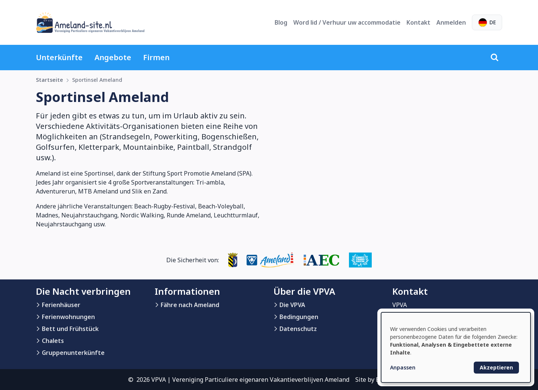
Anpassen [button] (402, 367)
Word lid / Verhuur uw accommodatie (347, 22)
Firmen (156, 57)
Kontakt (418, 22)
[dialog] (456, 347)
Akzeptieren (496, 367)
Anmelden (451, 22)
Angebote (113, 57)
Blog (281, 22)
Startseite (49, 79)
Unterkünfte (59, 57)
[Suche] (494, 57)
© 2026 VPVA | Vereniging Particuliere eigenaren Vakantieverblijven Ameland (238, 379)
